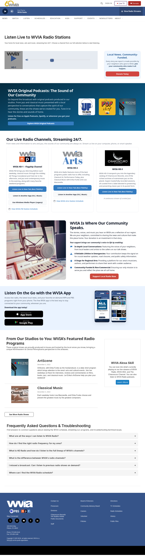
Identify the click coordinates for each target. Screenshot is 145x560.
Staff (52, 529)
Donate (136, 6)
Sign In (109, 6)
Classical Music (50, 393)
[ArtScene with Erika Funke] (127, 112)
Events (91, 23)
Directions (113, 506)
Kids (67, 23)
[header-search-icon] (102, 6)
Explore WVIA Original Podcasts (40, 128)
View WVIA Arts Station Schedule (69, 206)
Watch (15, 23)
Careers (83, 516)
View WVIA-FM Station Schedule (24, 214)
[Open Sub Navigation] (9, 23)
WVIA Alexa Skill (122, 368)
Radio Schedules (116, 516)
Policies (83, 526)
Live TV (121, 6)
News (4, 23)
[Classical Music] (20, 399)
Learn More (122, 387)
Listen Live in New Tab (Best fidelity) (27, 194)
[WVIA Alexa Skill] (122, 353)
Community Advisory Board (90, 511)
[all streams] (131, 16)
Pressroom (54, 511)
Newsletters (106, 23)
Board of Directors (87, 506)
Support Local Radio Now (104, 281)
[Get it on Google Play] (24, 327)
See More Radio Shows (19, 419)
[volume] (12, 16)
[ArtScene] (20, 372)
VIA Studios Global (57, 521)
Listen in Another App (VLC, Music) (27, 201)
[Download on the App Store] (24, 319)
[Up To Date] (86, 112)
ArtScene (44, 366)
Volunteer (84, 521)
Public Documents (57, 524)
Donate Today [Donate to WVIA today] (122, 79)
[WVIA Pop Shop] (107, 112)
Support (78, 23)
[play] (5, 16)
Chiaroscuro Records (58, 520)
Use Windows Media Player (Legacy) (27, 207)
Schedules (40, 23)
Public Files (114, 526)
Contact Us (55, 506)
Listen (26, 23)
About (118, 23)
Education (55, 23)
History (112, 521)
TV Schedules (115, 511)
